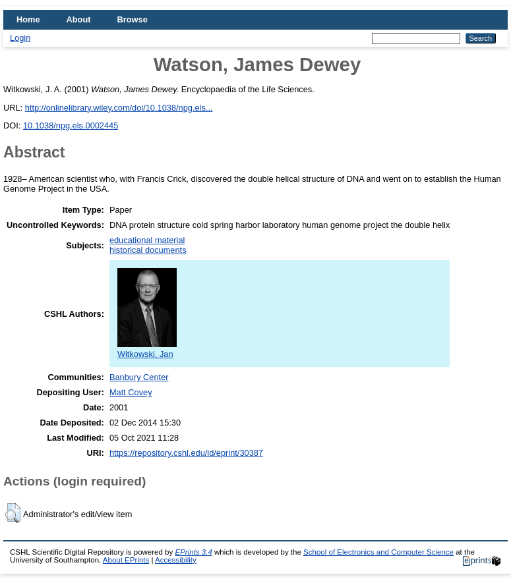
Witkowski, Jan (147, 349)
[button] (12, 513)
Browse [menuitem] (132, 19)
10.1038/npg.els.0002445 (70, 125)
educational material (147, 240)
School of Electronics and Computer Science (378, 552)
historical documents (148, 250)
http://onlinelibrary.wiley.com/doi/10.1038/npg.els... (119, 108)
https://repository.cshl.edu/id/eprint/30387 (186, 453)
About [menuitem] (79, 19)
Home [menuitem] (28, 19)
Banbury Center (139, 377)
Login (20, 38)
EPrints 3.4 (193, 552)
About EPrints (126, 560)
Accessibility (175, 560)
